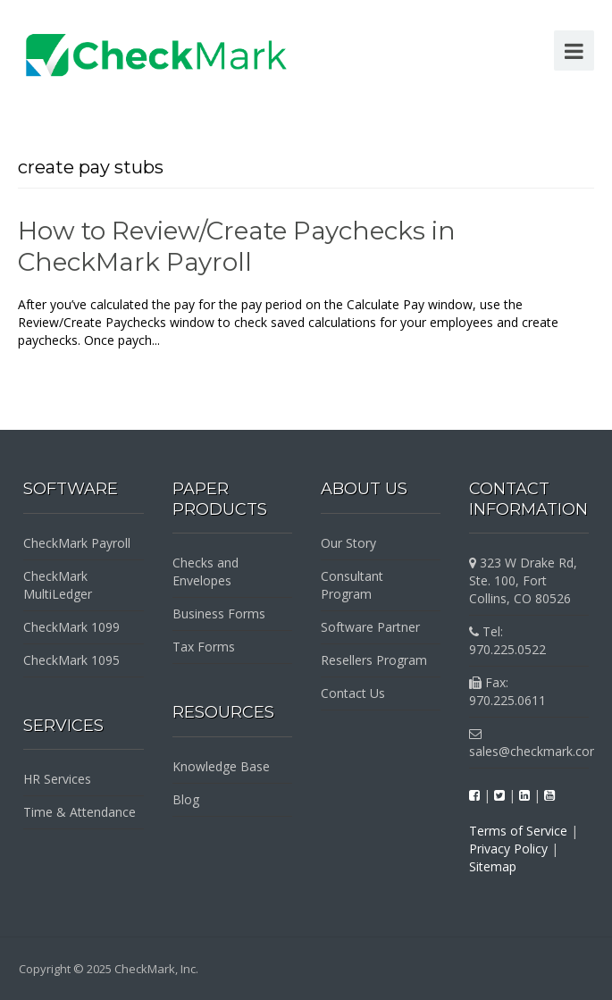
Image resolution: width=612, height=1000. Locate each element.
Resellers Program (374, 659)
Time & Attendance (79, 811)
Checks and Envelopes (205, 571)
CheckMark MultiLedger (57, 584)
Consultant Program (352, 584)
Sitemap (492, 866)
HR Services (57, 778)
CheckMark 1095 (71, 659)
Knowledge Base (221, 766)
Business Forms (218, 613)
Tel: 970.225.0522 (507, 640)
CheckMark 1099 (71, 626)
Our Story (348, 542)
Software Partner (370, 626)
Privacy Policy (508, 848)
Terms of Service (518, 830)
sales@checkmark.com (535, 743)
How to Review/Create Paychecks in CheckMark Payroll (237, 246)
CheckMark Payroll (76, 542)
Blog (185, 799)
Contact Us (353, 693)
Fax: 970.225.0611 (507, 691)
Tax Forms (203, 646)
